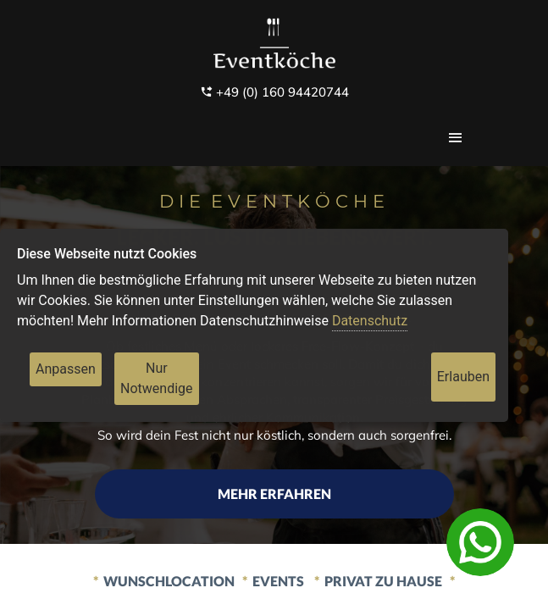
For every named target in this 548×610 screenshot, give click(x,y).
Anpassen (66, 369)
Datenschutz (369, 321)
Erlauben (463, 377)
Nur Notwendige (156, 378)
